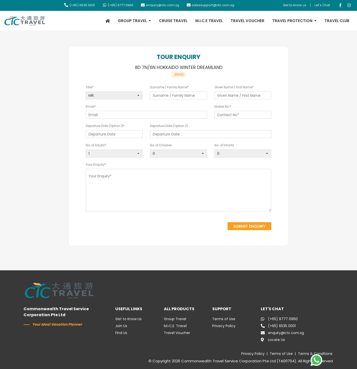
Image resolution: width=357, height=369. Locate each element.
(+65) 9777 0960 (117, 5)
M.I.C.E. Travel (175, 325)
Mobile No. (222, 106)
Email (90, 106)
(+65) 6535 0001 (79, 5)
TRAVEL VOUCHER (247, 20)
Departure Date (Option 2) (169, 126)
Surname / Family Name (168, 87)
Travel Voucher (177, 332)
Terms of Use (223, 318)
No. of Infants (224, 145)
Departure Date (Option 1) (104, 126)
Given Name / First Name (233, 87)
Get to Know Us (128, 318)
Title (89, 87)
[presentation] (184, 226)
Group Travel (175, 318)
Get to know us (294, 5)
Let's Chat (322, 5)
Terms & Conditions (315, 353)
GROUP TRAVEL (132, 20)
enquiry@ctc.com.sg (160, 5)
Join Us (121, 325)
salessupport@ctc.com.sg (210, 5)
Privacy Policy (224, 325)
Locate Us (273, 339)
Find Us (121, 332)
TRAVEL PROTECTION (292, 20)
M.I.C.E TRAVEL (209, 20)
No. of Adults (95, 145)
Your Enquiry (95, 164)
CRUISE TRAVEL (173, 20)
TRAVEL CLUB (337, 20)
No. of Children (161, 145)
